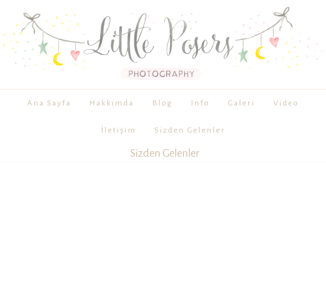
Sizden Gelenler (190, 130)
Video (286, 103)
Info (200, 103)
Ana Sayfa (49, 103)
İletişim (118, 130)
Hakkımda (112, 103)
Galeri (241, 103)
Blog (162, 103)
